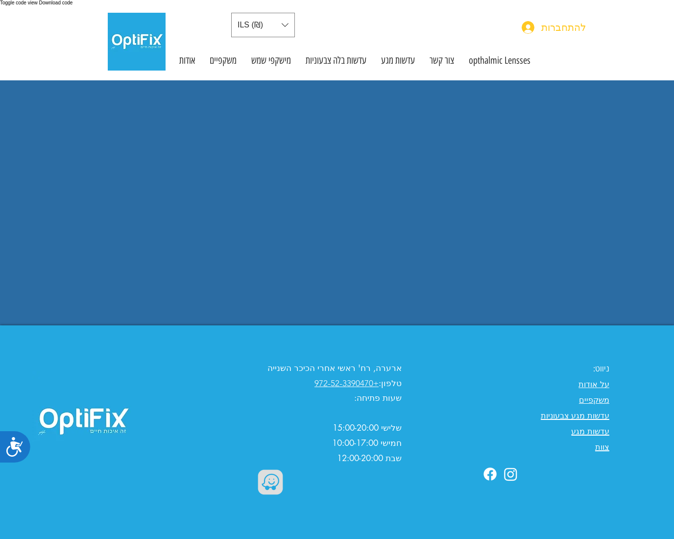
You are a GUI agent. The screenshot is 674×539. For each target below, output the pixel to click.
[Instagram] (510, 474)
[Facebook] (490, 474)
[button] (263, 25)
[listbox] (263, 25)
